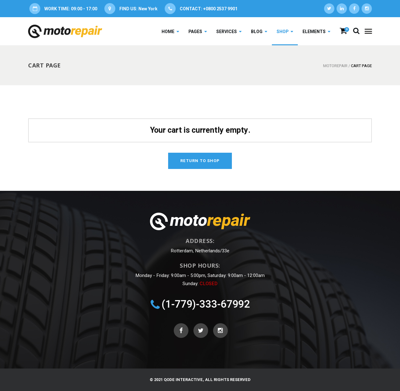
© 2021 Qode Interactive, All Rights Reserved (200, 380)
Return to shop (200, 161)
